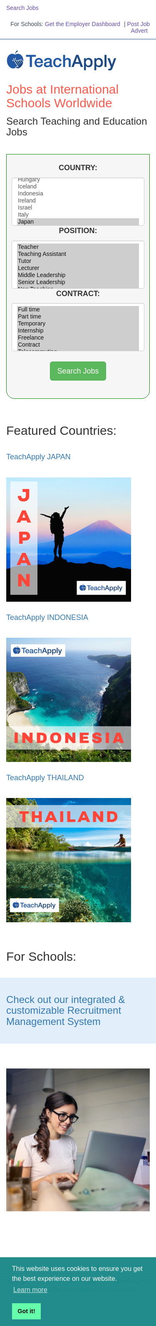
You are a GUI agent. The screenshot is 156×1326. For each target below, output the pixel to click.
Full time (78, 309)
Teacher (78, 247)
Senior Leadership (78, 282)
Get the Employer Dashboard (82, 24)
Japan (78, 221)
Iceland (78, 186)
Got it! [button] (26, 1311)
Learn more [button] (30, 1289)
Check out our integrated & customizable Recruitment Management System (65, 1010)
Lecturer (78, 268)
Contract (78, 344)
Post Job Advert (138, 27)
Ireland (78, 200)
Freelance (78, 337)
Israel (78, 207)
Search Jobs (22, 8)
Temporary (78, 323)
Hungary (78, 179)
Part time (78, 316)
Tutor (78, 261)
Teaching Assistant (78, 254)
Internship (78, 330)
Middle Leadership (78, 275)
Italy (78, 214)
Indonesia (78, 193)
